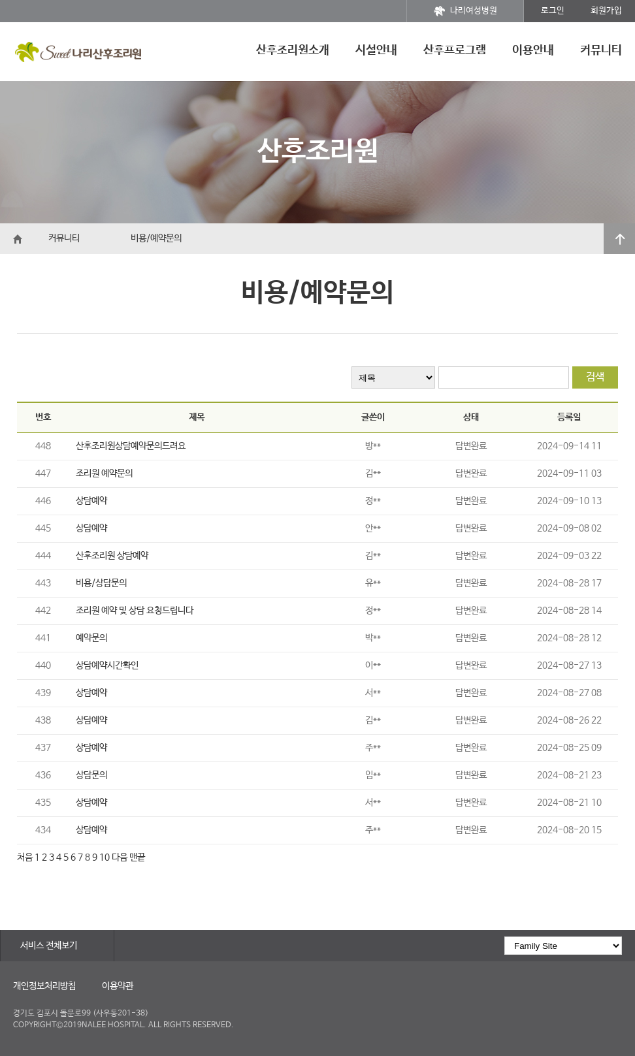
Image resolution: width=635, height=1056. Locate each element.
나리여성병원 (465, 11)
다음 (119, 857)
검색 (595, 377)
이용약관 (117, 986)
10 (104, 857)
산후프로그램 (454, 50)
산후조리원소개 (292, 50)
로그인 (552, 11)
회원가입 (606, 11)
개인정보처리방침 (44, 986)
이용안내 (533, 50)
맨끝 (137, 857)
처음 (25, 857)
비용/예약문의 (156, 238)
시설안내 (376, 50)
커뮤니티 (601, 50)
